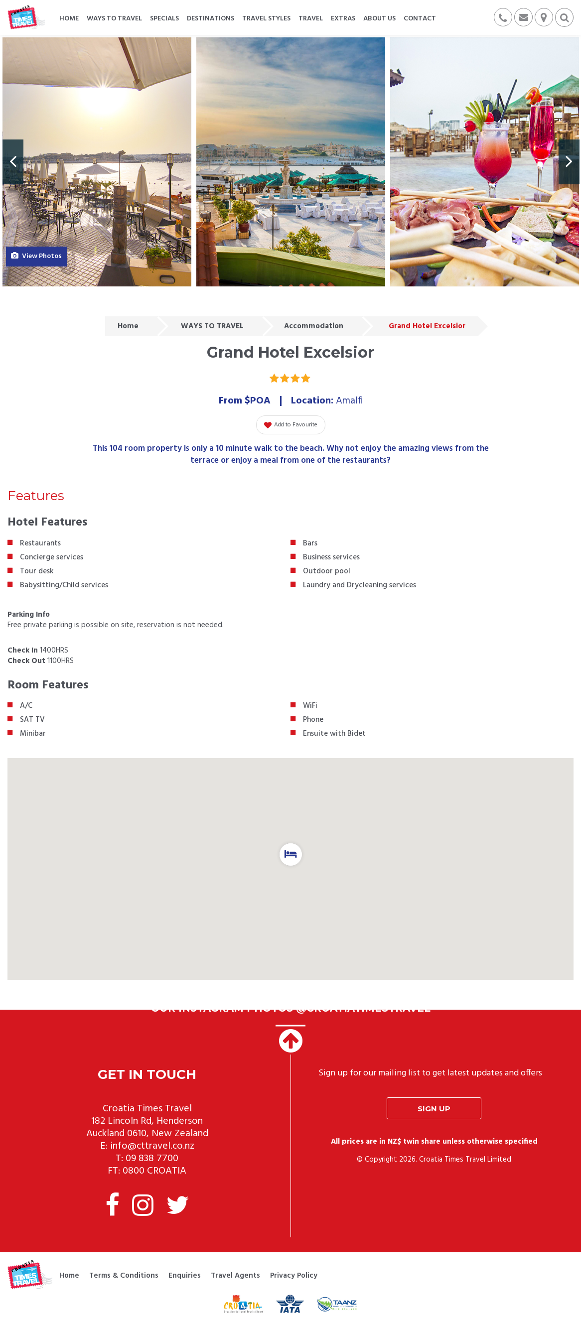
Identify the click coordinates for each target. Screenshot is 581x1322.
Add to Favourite (290, 425)
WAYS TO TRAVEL (212, 326)
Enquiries (184, 1276)
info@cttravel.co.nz (152, 1146)
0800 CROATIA (154, 1171)
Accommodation (313, 326)
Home (128, 326)
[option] (97, 162)
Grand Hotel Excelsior (427, 326)
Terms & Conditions (123, 1276)
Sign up (434, 1108)
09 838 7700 (152, 1159)
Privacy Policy (293, 1276)
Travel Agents (235, 1276)
